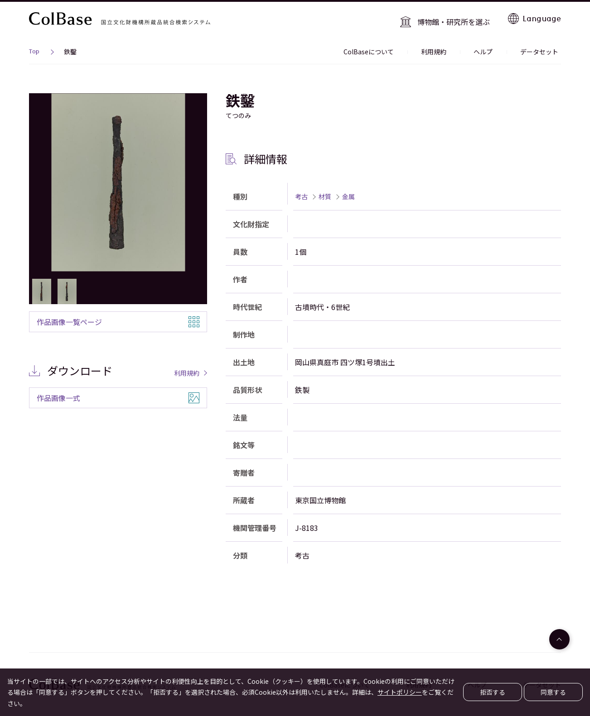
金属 (348, 191)
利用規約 (447, 47)
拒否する (492, 692)
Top (34, 48)
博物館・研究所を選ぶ (457, 18)
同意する (553, 692)
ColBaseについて (388, 47)
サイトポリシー (399, 692)
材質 (325, 191)
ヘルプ (491, 47)
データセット (542, 47)
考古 (301, 191)
